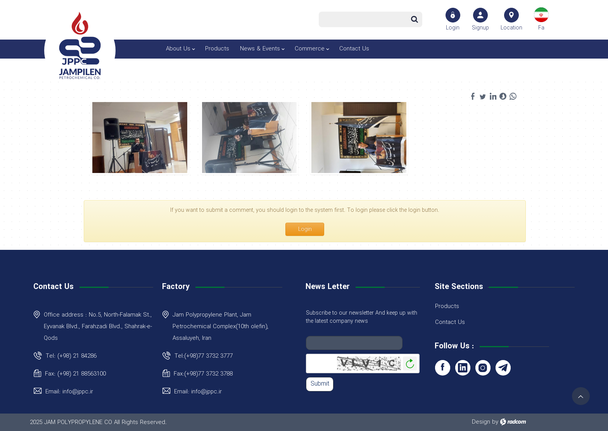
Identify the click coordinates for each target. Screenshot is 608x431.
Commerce (310, 49)
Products (217, 49)
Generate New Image (410, 363)
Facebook (442, 367)
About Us (178, 49)
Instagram (483, 367)
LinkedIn (462, 367)
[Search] (364, 19)
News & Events (260, 49)
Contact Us (354, 49)
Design (481, 422)
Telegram (503, 367)
